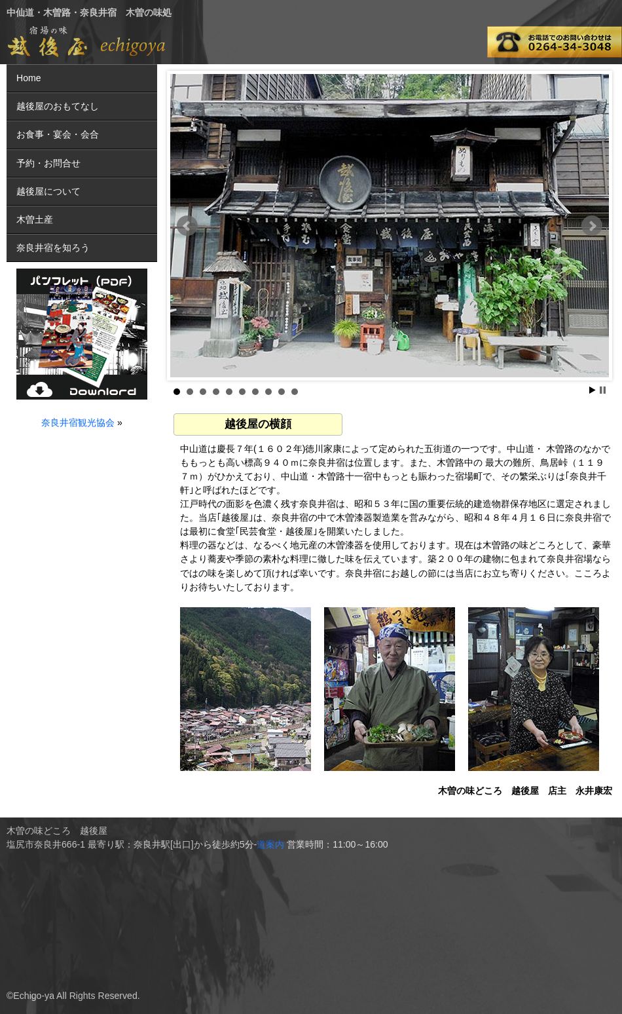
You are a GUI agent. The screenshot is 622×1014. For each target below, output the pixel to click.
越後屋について (48, 191)
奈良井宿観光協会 (78, 422)
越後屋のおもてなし (57, 106)
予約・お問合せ (48, 163)
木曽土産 (34, 219)
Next (591, 226)
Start (592, 390)
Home (28, 78)
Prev (187, 226)
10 (294, 391)
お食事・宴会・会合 (57, 134)
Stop (603, 390)
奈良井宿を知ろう (53, 247)
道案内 (270, 844)
